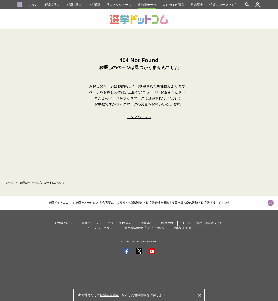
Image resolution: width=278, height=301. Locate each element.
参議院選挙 (74, 4)
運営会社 (146, 223)
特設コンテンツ (222, 4)
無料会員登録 (109, 295)
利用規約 (167, 223)
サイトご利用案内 (119, 223)
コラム (33, 4)
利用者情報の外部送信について (145, 228)
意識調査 (197, 4)
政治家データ (147, 4)
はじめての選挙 (173, 4)
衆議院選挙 (52, 4)
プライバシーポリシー (100, 228)
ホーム (9, 182)
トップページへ (139, 117)
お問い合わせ (183, 228)
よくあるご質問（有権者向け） (202, 223)
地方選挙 (94, 4)
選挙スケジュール (118, 4)
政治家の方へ (64, 223)
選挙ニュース (90, 223)
